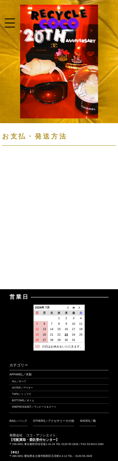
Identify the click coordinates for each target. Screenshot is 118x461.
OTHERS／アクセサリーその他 (53, 420)
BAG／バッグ (18, 420)
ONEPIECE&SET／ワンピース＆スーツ (34, 406)
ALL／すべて (19, 381)
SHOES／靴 (88, 420)
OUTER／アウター (22, 387)
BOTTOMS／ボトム (23, 400)
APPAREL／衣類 (20, 374)
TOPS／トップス (21, 394)
